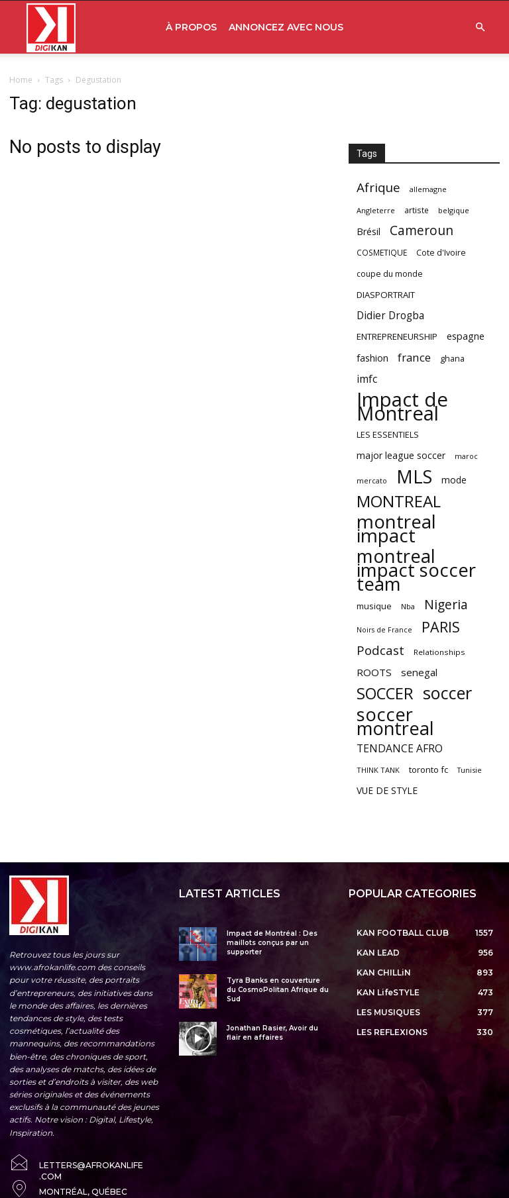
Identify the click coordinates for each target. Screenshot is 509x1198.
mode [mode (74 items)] (454, 480)
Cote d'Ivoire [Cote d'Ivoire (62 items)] (441, 252)
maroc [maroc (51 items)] (466, 456)
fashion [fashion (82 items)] (372, 358)
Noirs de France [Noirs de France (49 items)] (384, 629)
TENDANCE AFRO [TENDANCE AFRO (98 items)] (400, 749)
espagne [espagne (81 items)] (465, 336)
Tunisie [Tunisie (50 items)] (469, 770)
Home (20, 79)
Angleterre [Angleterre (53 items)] (376, 210)
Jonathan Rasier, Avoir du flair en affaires (272, 1033)
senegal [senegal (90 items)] (419, 672)
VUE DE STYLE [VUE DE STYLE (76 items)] (387, 790)
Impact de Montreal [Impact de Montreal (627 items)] (402, 407)
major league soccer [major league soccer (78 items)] (401, 455)
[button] (480, 27)
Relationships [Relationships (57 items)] (439, 652)
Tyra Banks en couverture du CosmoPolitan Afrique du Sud (278, 989)
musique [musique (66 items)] (374, 606)
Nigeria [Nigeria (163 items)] (446, 604)
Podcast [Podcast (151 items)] (380, 651)
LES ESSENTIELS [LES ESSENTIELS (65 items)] (388, 434)
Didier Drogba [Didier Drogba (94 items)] (390, 316)
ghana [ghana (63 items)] (452, 358)
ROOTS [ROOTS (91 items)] (374, 672)
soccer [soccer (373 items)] (447, 693)
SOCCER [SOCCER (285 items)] (385, 694)
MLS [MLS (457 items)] (414, 476)
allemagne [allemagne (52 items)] (428, 189)
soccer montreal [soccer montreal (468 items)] (395, 721)
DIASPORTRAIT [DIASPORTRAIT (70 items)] (386, 295)
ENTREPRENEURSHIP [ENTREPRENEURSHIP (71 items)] (397, 336)
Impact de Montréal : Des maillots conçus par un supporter (272, 942)
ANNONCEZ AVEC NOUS (286, 27)
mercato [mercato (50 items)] (372, 480)
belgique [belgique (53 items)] (453, 210)
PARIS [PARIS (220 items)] (441, 627)
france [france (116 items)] (414, 357)
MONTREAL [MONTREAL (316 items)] (399, 501)
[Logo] (51, 27)
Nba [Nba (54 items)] (408, 606)
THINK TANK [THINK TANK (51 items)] (378, 770)
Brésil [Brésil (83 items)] (368, 231)
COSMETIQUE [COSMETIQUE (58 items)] (382, 252)
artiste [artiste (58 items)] (416, 210)
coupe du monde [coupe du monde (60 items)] (390, 273)
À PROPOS (191, 27)
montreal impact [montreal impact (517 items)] (396, 528)
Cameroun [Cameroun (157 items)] (421, 231)
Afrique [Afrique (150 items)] (378, 188)
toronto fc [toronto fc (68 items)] (428, 769)
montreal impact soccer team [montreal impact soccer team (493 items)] (416, 570)
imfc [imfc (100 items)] (367, 379)
